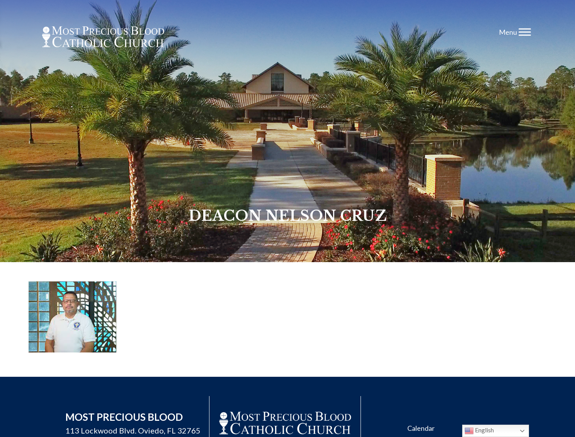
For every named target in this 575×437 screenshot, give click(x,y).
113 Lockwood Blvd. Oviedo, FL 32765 (133, 430)
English (479, 430)
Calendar (421, 428)
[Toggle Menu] (525, 32)
